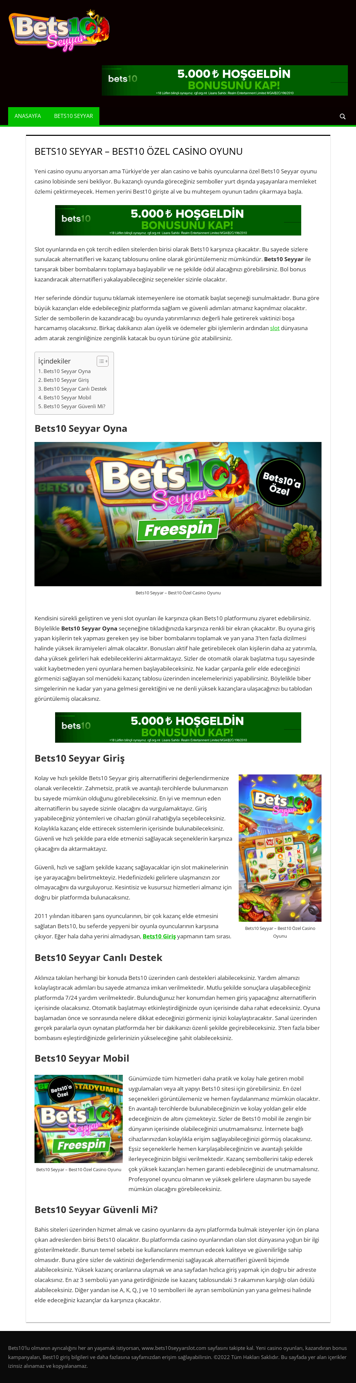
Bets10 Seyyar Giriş (66, 379)
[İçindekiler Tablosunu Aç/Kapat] (99, 361)
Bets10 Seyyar (73, 116)
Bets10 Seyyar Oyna (67, 371)
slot (275, 328)
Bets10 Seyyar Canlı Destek (75, 388)
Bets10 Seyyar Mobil (67, 397)
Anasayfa (28, 116)
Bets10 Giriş (159, 936)
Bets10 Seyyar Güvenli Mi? (74, 406)
